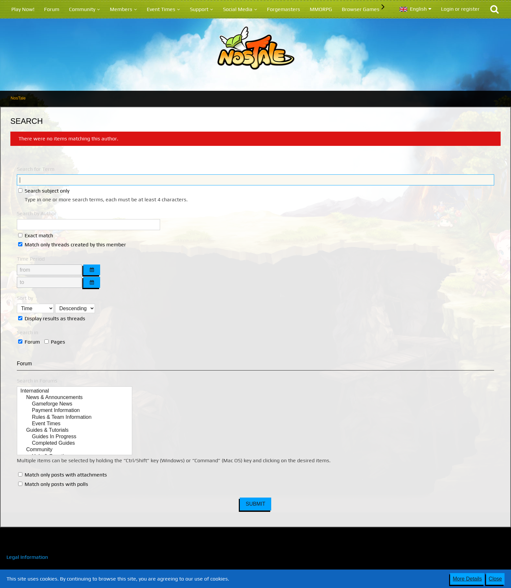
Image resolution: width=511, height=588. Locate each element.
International (74, 391)
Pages (54, 342)
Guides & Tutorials (74, 430)
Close (495, 579)
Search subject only (43, 191)
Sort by (25, 298)
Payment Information (74, 410)
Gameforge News (74, 404)
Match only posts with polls (53, 484)
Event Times (74, 424)
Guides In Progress (74, 437)
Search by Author (36, 213)
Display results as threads (51, 318)
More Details (467, 579)
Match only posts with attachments (62, 475)
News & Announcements (74, 397)
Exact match (35, 235)
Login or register (460, 9)
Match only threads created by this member (72, 244)
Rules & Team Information (74, 417)
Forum (29, 342)
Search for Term (35, 169)
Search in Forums (37, 381)
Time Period (31, 259)
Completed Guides (74, 443)
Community (74, 450)
